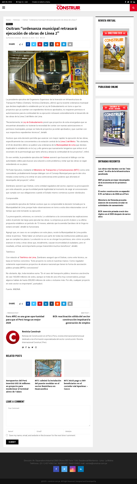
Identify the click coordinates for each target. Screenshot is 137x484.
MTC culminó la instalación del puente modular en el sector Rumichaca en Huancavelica (48, 385)
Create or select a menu (41, 2)
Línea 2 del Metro (67, 141)
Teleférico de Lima (28, 257)
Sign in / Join (22, 2)
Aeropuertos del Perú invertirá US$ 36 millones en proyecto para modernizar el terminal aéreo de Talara (18, 386)
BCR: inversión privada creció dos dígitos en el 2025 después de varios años (114, 214)
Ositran (46, 157)
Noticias (9, 24)
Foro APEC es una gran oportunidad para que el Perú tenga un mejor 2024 (25, 320)
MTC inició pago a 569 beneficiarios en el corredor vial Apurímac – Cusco (76, 385)
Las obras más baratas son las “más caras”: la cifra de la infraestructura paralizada (114, 171)
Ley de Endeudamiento (33, 122)
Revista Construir (14, 38)
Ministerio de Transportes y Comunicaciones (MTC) (56, 170)
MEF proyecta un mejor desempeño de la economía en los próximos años (114, 182)
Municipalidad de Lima (66, 145)
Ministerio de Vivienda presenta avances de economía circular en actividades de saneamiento (113, 202)
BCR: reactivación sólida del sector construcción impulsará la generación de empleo (71, 320)
